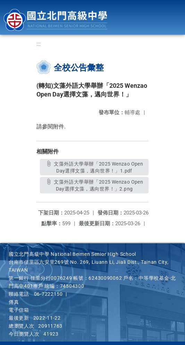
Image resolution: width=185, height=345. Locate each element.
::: (38, 44)
